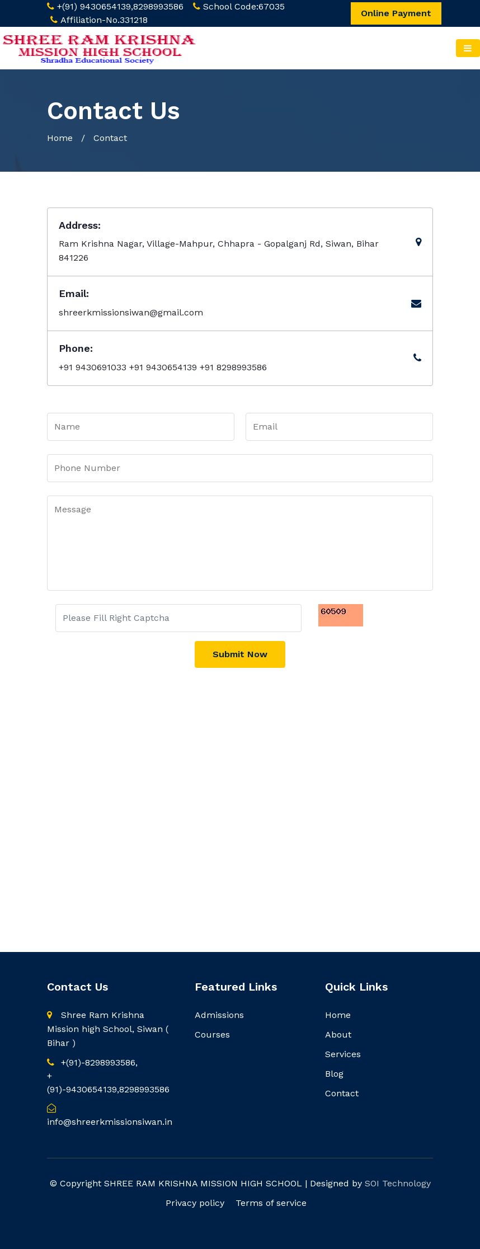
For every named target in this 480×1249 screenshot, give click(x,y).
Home (60, 138)
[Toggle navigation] (468, 48)
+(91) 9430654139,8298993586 (120, 6)
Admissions (219, 1015)
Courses (212, 1034)
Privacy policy (195, 1203)
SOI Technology (398, 1183)
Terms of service (271, 1203)
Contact (342, 1093)
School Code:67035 (244, 6)
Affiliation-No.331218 (104, 20)
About (338, 1034)
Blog (334, 1073)
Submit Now (240, 654)
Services (343, 1054)
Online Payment (396, 13)
